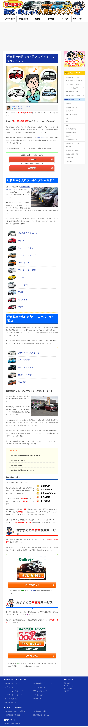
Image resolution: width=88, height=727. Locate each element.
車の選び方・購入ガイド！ (14, 721)
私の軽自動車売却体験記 (72, 148)
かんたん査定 (32, 655)
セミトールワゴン (26, 248)
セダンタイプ (9, 687)
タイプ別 (64, 19)
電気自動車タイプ (11, 701)
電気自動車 (22, 299)
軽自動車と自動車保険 (71, 152)
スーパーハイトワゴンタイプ (15, 690)
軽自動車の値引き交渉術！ (42, 709)
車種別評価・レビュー (71, 91)
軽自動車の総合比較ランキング (44, 683)
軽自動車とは (69, 103)
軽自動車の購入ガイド (18, 460)
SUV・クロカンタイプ (40, 690)
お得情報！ (69, 159)
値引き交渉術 (23, 19)
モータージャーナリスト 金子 (23, 106)
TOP (4, 24)
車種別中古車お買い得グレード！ (74, 94)
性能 (67, 120)
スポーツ (22, 277)
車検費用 (51, 19)
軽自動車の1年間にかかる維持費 (16, 709)
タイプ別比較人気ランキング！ (74, 80)
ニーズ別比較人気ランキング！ (74, 84)
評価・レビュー (78, 19)
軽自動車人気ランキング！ (29, 233)
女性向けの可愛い (25, 375)
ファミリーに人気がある (28, 353)
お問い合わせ (68, 688)
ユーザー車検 (69, 155)
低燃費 (21, 292)
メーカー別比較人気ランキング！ (74, 87)
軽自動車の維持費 (16, 465)
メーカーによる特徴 (71, 113)
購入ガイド (69, 134)
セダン (21, 241)
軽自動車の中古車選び (71, 138)
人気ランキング (9, 19)
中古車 (21, 307)
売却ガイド (69, 145)
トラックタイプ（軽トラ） (14, 697)
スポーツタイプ (38, 694)
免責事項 (67, 690)
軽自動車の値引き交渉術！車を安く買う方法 (25, 455)
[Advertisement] (44, 38)
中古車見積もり (32, 584)
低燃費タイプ (37, 697)
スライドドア (24, 360)
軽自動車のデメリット (71, 110)
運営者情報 (68, 683)
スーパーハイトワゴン (28, 255)
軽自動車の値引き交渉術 (72, 141)
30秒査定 (32, 168)
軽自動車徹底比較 (70, 127)
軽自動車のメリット (71, 106)
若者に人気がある (25, 367)
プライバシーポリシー (71, 685)
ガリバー (32, 159)
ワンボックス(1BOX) (27, 270)
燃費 (67, 124)
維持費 (37, 19)
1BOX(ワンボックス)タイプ (14, 694)
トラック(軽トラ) (25, 285)
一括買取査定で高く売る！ (14, 713)
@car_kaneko (18, 108)
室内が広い (23, 382)
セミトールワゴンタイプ (41, 687)
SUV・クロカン (25, 263)
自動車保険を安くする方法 (42, 713)
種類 (67, 117)
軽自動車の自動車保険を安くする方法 (23, 470)
